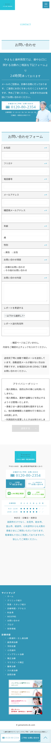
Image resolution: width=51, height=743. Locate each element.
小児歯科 (11, 650)
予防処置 (11, 646)
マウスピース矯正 (15, 662)
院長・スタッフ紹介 (16, 604)
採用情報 (11, 628)
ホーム (10, 596)
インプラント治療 (15, 654)
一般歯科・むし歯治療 (17, 638)
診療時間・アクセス (16, 608)
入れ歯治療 (12, 670)
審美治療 (11, 666)
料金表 (10, 612)
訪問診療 (11, 674)
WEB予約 (11, 616)
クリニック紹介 (14, 600)
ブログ (10, 624)
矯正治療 (11, 658)
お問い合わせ (13, 620)
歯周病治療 (12, 642)
